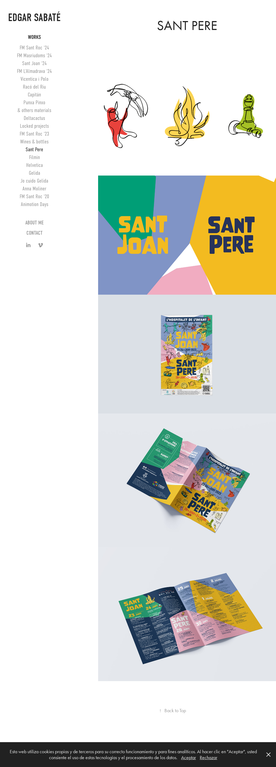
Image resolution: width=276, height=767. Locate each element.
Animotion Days (34, 204)
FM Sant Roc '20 (34, 196)
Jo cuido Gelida (34, 181)
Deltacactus (34, 118)
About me (34, 223)
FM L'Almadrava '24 (34, 71)
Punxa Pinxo (34, 102)
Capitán (34, 95)
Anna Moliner (34, 189)
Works (34, 37)
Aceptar (188, 758)
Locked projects (34, 126)
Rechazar (208, 758)
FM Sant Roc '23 (34, 134)
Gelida (34, 173)
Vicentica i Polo (34, 79)
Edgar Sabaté (34, 17)
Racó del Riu (34, 87)
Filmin (34, 157)
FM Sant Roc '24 (34, 48)
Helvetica (34, 165)
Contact (34, 233)
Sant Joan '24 (34, 63)
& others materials (34, 110)
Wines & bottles (34, 142)
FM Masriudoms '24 (34, 55)
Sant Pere (34, 149)
